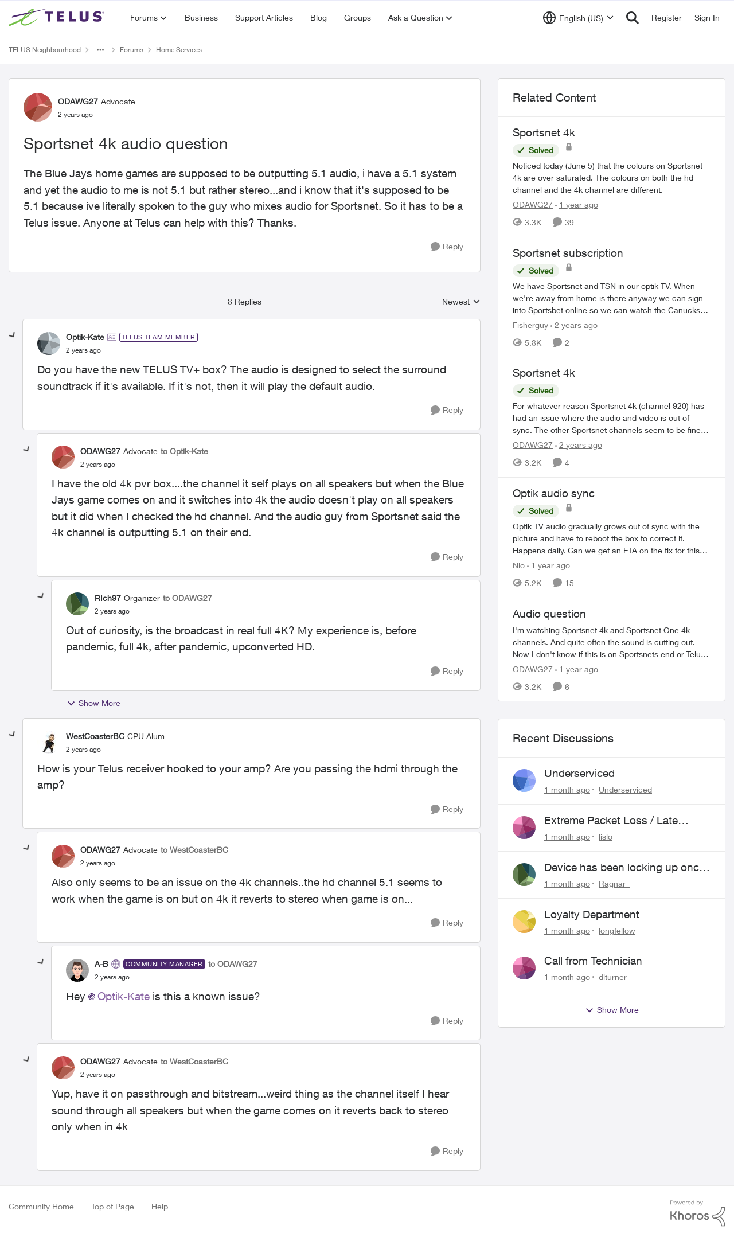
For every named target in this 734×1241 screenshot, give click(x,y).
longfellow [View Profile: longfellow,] (617, 930)
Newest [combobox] (461, 301)
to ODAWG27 (187, 598)
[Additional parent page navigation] (100, 50)
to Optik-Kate (184, 451)
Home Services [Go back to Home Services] (179, 49)
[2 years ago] (574, 324)
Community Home (41, 1206)
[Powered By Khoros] (697, 1213)
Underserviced (579, 773)
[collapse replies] (12, 335)
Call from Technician (593, 960)
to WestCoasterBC (194, 849)
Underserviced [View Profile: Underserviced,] (625, 789)
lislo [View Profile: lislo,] (605, 836)
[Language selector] (578, 17)
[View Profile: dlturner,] (524, 968)
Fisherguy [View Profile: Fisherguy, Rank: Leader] (530, 324)
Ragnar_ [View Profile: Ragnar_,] (614, 883)
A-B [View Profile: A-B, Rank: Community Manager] (101, 964)
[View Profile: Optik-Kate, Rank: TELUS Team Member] (48, 343)
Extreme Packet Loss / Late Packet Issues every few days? (619, 821)
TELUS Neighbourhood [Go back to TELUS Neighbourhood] (45, 49)
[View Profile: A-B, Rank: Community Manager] (77, 970)
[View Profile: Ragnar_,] (524, 874)
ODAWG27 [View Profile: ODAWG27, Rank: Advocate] (78, 101)
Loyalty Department (591, 914)
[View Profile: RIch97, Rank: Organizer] (77, 603)
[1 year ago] (576, 204)
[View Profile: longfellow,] (524, 921)
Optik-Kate (123, 996)
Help (159, 1206)
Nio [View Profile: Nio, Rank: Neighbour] (519, 565)
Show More (93, 703)
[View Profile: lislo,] (524, 827)
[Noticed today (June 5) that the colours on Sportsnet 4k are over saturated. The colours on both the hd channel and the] (611, 177)
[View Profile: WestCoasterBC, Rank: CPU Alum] (48, 742)
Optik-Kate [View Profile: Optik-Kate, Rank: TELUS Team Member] (85, 337)
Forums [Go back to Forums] (131, 49)
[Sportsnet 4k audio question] (83, 350)
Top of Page (112, 1206)
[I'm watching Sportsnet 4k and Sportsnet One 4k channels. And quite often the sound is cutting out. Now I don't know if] (611, 641)
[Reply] (447, 247)
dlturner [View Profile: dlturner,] (613, 977)
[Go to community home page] (58, 18)
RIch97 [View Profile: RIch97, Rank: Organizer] (108, 598)
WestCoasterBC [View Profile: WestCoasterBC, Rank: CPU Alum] (95, 736)
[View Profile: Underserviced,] (524, 780)
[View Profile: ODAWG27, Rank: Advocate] (38, 107)
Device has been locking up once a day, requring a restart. (624, 868)
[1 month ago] (567, 789)
